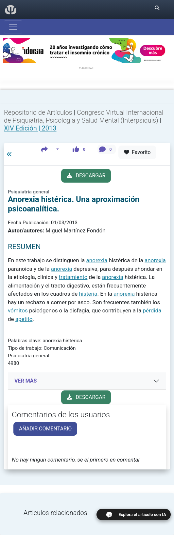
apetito (24, 319)
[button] (50, 149)
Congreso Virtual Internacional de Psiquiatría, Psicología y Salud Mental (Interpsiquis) (84, 116)
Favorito (137, 152)
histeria (88, 293)
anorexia (97, 260)
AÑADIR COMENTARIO (45, 429)
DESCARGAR (86, 175)
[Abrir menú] (13, 26)
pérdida (152, 310)
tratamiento (73, 277)
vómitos (18, 310)
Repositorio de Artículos (38, 112)
